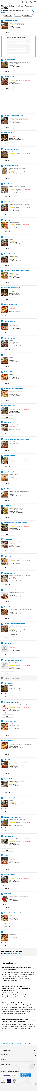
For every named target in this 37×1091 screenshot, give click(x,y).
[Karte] (32, 10)
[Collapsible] (33, 968)
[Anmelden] (27, 2)
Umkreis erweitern (14, 953)
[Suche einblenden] (22, 2)
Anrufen (7, 32)
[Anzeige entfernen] (36, 1085)
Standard (3, 12)
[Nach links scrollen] (2, 16)
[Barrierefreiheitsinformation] (31, 2)
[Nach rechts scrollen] (34, 16)
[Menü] (35, 2)
